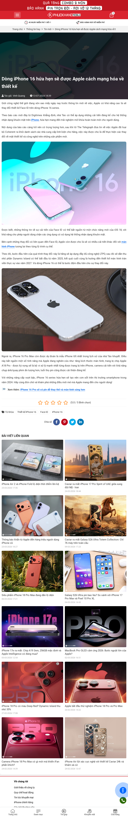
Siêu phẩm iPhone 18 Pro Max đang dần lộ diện (28, 595)
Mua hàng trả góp (23, 771)
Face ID (44, 412)
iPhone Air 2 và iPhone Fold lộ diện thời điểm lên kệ (30, 484)
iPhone (35, 119)
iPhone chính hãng (23, 761)
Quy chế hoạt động (24, 751)
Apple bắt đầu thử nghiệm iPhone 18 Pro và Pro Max (93, 706)
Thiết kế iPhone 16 (26, 412)
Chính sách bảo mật (24, 800)
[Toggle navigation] (38, 812)
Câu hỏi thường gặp (24, 766)
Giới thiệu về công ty (24, 746)
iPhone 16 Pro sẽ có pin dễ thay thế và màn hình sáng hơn (52, 389)
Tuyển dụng (20, 776)
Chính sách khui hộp (24, 805)
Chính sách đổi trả (23, 795)
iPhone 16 (57, 412)
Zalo (123, 790)
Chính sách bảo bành (25, 790)
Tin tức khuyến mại (24, 756)
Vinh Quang (19, 95)
